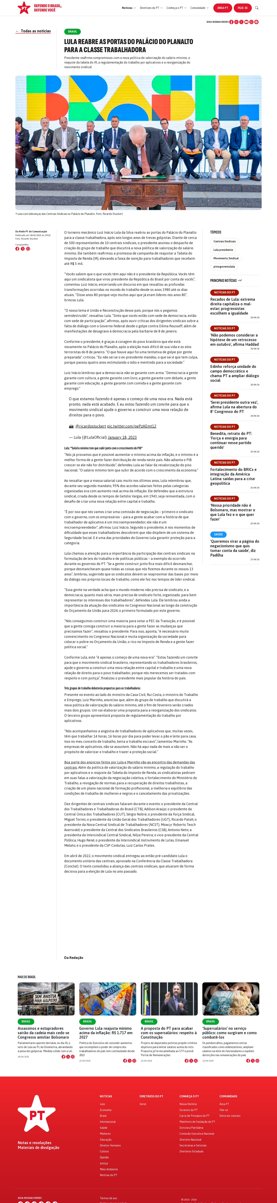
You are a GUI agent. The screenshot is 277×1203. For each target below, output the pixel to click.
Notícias (106, 1096)
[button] (129, 8)
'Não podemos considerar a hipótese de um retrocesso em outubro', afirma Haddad (234, 340)
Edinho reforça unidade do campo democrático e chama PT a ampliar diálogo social (234, 373)
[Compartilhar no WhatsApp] (28, 249)
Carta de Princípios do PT (194, 1115)
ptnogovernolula (224, 266)
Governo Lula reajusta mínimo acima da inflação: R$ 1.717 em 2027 (106, 1032)
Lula (102, 1104)
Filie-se (243, 7)
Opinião (104, 1157)
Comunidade (228, 1096)
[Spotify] (256, 22)
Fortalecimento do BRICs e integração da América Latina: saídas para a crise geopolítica (233, 476)
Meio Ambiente (109, 1169)
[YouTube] (246, 22)
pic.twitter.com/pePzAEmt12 (131, 426)
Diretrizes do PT (151, 1096)
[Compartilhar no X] (68, 1057)
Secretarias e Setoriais (193, 1145)
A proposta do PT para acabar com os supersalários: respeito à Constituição (169, 1032)
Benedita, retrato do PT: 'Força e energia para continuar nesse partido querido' (231, 440)
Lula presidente (223, 249)
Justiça (104, 1163)
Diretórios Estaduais (191, 1151)
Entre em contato (229, 1115)
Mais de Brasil (27, 977)
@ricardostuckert (90, 426)
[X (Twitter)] (241, 22)
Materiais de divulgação (38, 1147)
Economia (105, 1110)
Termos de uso (108, 1198)
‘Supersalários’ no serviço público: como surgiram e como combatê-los (229, 1032)
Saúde (218, 534)
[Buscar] (257, 8)
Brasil (26, 1021)
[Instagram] (236, 22)
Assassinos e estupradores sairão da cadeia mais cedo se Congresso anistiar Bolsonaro (43, 1032)
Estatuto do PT (188, 1110)
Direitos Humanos (110, 1145)
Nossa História (188, 1104)
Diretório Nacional (190, 1139)
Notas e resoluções (34, 1143)
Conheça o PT (189, 1096)
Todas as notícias (33, 31)
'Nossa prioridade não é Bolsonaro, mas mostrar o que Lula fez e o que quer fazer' (232, 512)
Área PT (222, 7)
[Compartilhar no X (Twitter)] (23, 249)
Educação (106, 1139)
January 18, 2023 (122, 437)
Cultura (104, 1151)
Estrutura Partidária (191, 1127)
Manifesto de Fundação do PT (197, 1121)
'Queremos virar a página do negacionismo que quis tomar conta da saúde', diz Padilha (234, 548)
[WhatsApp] (251, 22)
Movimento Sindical (226, 258)
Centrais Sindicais (225, 241)
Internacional (108, 1121)
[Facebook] (231, 22)
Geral (143, 1104)
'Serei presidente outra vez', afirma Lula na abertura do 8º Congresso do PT (234, 407)
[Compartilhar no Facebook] (17, 249)
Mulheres (105, 1133)
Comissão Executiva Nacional (196, 1133)
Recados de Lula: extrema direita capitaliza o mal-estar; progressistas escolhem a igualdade (232, 306)
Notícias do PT (224, 292)
